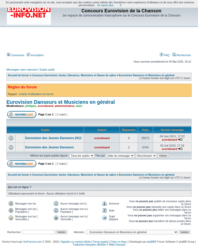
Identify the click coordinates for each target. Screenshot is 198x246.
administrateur (64, 105)
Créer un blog (118, 241)
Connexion (15, 55)
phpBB (151, 241)
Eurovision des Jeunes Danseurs (49, 147)
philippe (30, 105)
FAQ (164, 55)
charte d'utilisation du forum (36, 94)
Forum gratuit (100, 241)
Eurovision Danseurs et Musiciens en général (147, 75)
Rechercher (181, 55)
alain (79, 105)
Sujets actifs (47, 69)
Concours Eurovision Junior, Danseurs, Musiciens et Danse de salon (74, 75)
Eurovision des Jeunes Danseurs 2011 (53, 138)
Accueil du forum (18, 75)
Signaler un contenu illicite (76, 241)
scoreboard (45, 105)
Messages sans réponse (21, 69)
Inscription (35, 55)
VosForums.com (32, 241)
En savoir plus (105, 5)
